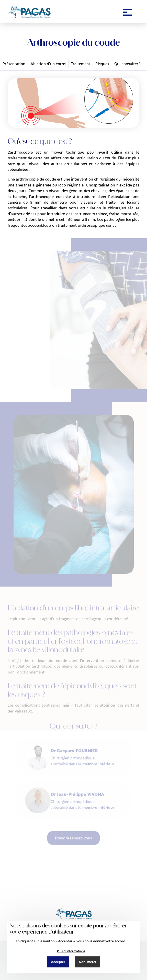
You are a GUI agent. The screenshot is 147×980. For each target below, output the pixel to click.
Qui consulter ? (127, 63)
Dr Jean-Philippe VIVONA (77, 786)
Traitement (80, 63)
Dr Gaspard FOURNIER (74, 742)
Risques (102, 63)
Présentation (14, 63)
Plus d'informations (71, 951)
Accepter (58, 962)
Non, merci (87, 962)
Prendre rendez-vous (73, 829)
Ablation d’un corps (48, 63)
